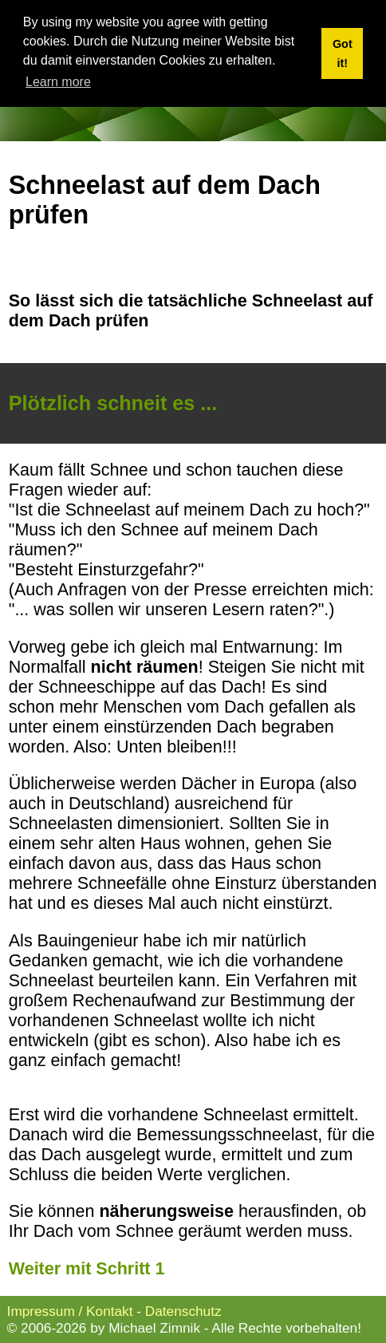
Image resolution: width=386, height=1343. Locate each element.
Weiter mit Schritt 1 (87, 1268)
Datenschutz (183, 1311)
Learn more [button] (58, 82)
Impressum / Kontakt (70, 1311)
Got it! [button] (343, 53)
